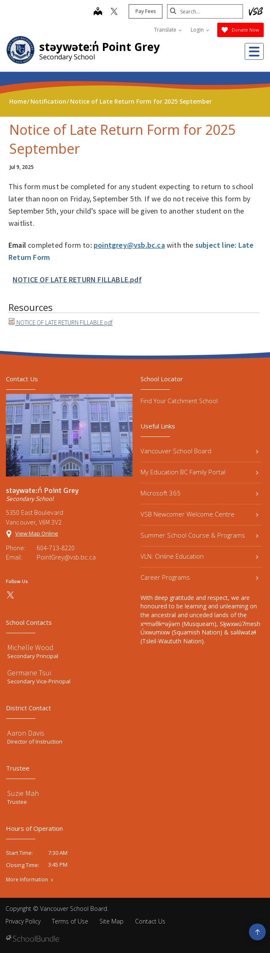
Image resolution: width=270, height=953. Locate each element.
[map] (98, 12)
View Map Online (36, 533)
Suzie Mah (23, 793)
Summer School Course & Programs (199, 535)
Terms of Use (70, 921)
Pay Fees (145, 11)
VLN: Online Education (199, 556)
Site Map (112, 921)
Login (200, 29)
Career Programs (199, 577)
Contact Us (150, 921)
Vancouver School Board (199, 451)
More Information (27, 879)
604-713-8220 (56, 547)
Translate (168, 29)
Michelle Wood (30, 647)
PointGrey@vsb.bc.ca (66, 557)
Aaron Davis (25, 733)
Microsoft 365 (199, 493)
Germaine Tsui (29, 672)
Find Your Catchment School (179, 401)
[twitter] (114, 12)
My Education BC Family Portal (199, 472)
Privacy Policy (22, 921)
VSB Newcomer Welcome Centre (199, 514)
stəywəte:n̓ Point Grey (99, 46)
